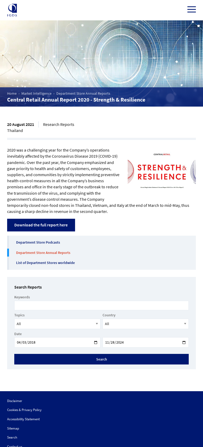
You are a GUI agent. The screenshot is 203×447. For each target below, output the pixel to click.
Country (109, 315)
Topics (19, 315)
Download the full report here (41, 224)
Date (18, 333)
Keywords (22, 297)
